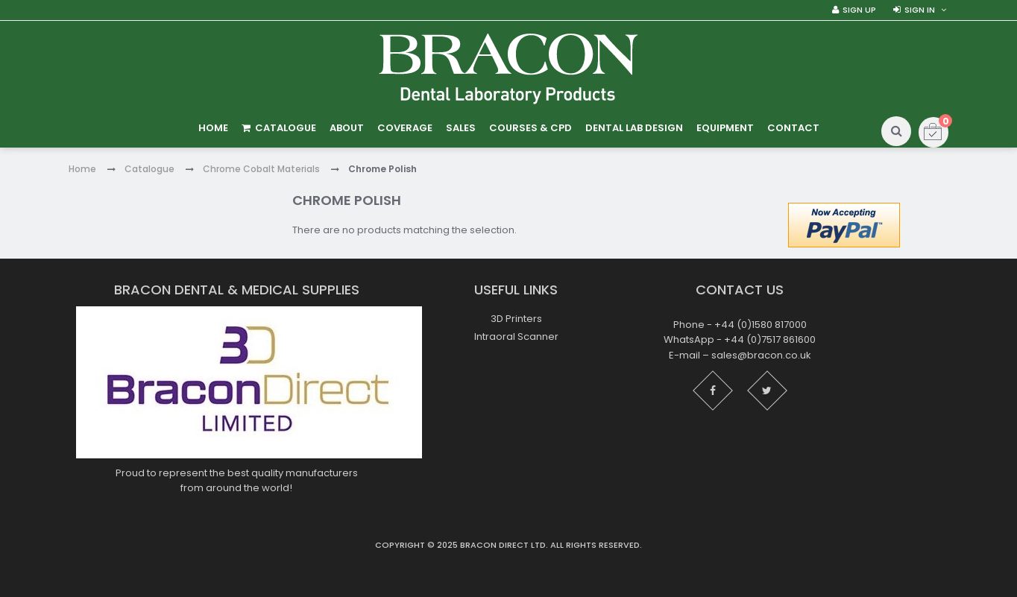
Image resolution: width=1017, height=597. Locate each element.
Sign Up (859, 10)
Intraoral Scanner (516, 336)
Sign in (919, 10)
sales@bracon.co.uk (761, 355)
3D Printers (516, 319)
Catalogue (149, 168)
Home (82, 168)
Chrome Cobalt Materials (261, 168)
